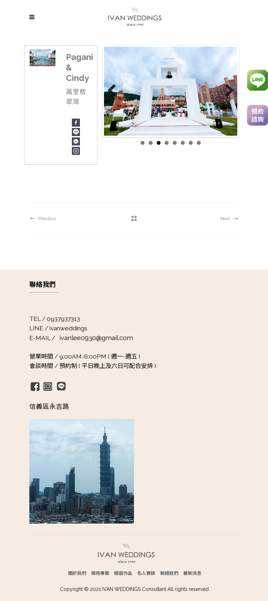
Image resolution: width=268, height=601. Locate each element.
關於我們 (77, 573)
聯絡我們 (169, 573)
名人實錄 (146, 573)
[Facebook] (76, 123)
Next (227, 91)
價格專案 (100, 573)
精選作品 (123, 573)
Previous (114, 91)
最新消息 (192, 573)
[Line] (76, 132)
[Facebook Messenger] (76, 141)
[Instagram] (76, 151)
